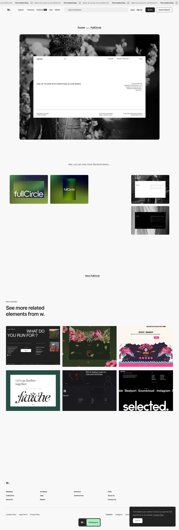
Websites (9, 492)
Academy (42, 10)
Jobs (51, 10)
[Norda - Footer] (33, 345)
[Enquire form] (150, 220)
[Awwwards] (9, 10)
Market (57, 10)
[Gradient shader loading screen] (69, 251)
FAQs (110, 492)
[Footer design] (146, 390)
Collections (10, 496)
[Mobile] (69, 189)
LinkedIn (128, 514)
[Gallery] (110, 189)
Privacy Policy (35, 514)
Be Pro (150, 10)
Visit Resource (93, 522)
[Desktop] (29, 189)
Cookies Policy (11, 514)
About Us (111, 496)
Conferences (79, 496)
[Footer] (89, 346)
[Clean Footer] (33, 390)
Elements (9, 499)
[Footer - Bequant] (89, 390)
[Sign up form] (150, 189)
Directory (31, 10)
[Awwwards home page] (82, 522)
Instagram (118, 514)
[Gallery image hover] (29, 220)
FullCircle (96, 27)
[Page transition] (110, 220)
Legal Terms (23, 514)
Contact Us (112, 499)
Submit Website (164, 10)
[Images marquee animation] (69, 220)
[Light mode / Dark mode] (29, 251)
